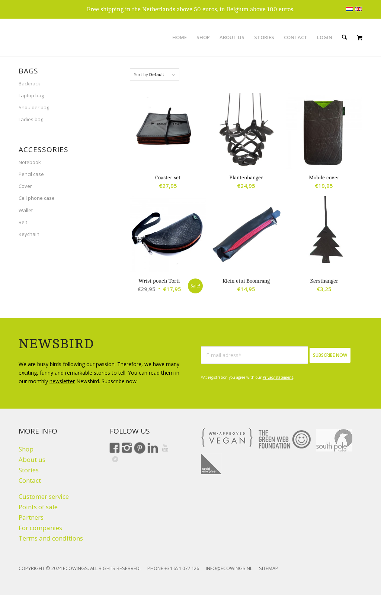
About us (32, 459)
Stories (29, 470)
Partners (31, 517)
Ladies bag (31, 119)
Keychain (29, 234)
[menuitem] (179, 37)
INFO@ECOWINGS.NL (229, 568)
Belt (23, 222)
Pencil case (31, 174)
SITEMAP (268, 568)
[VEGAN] (227, 437)
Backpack (29, 83)
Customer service (44, 496)
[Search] (344, 37)
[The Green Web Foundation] (285, 439)
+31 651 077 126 (181, 568)
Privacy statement (278, 377)
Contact (30, 480)
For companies (40, 527)
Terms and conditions (51, 538)
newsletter (62, 381)
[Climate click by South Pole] (334, 440)
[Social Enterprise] (211, 463)
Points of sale (38, 507)
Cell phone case (37, 198)
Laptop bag (31, 95)
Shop (26, 449)
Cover (25, 186)
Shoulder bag (34, 107)
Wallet (26, 210)
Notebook (30, 162)
